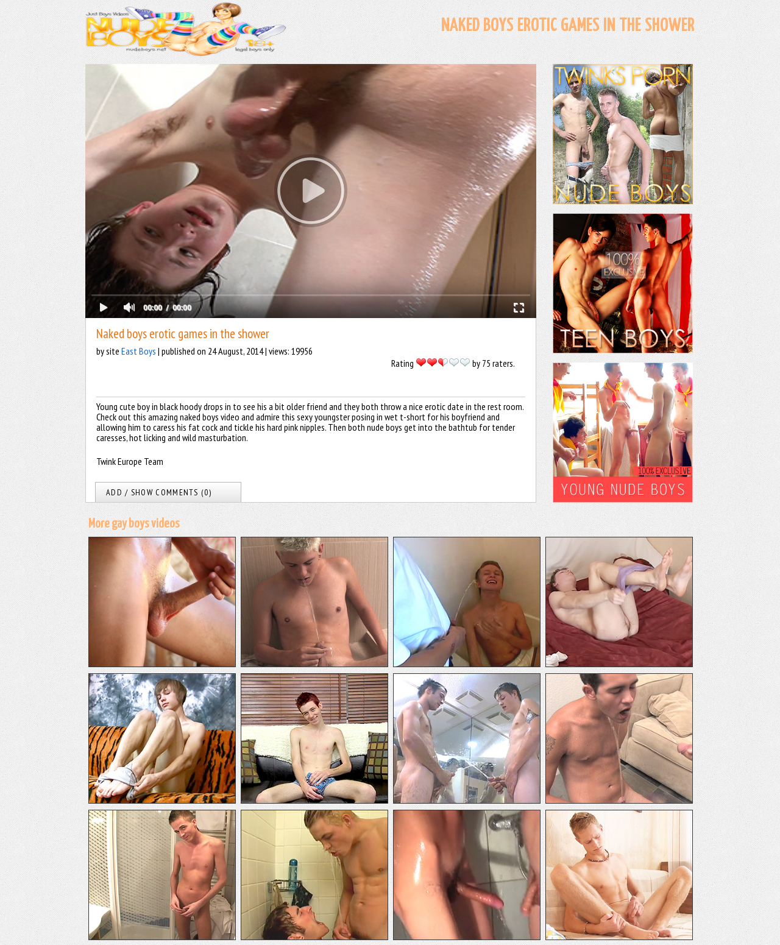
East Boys (138, 351)
